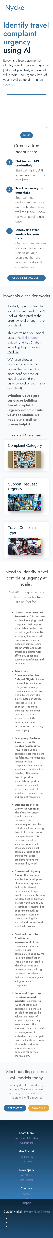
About (26, 1194)
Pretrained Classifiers (26, 1138)
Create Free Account (26, 278)
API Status (26, 1180)
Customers (26, 1143)
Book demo (39, 1108)
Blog (26, 1198)
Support (26, 1203)
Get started (15, 1108)
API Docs (26, 1175)
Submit (26, 135)
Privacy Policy (32, 1212)
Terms (46, 1212)
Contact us (26, 1157)
